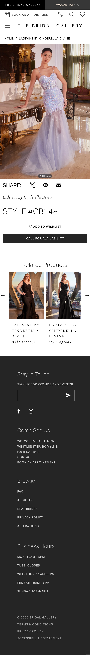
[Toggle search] (71, 14)
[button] (7, 25)
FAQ (20, 491)
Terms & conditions (35, 624)
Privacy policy (30, 631)
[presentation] (26, 295)
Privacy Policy (30, 517)
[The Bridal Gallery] (50, 25)
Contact (24, 457)
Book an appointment (36, 462)
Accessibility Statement (39, 638)
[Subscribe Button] (68, 395)
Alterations (28, 526)
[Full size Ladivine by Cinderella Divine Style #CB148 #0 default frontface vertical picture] (45, 111)
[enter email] (46, 395)
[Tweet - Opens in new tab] (32, 185)
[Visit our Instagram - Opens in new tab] (31, 411)
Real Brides (27, 509)
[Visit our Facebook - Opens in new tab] (18, 411)
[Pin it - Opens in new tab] (45, 185)
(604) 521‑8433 (29, 452)
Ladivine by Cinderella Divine (44, 38)
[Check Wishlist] (82, 14)
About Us (25, 500)
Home (9, 38)
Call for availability (45, 238)
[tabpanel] (45, 111)
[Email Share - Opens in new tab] (58, 185)
